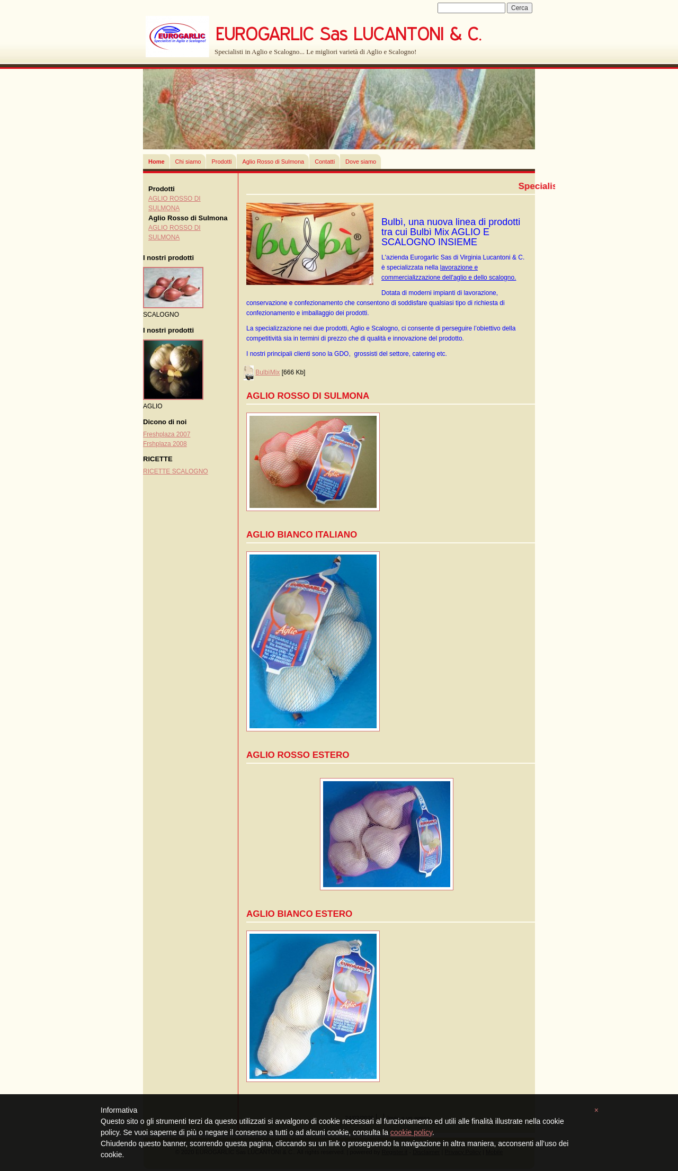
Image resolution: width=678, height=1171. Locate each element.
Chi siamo (188, 161)
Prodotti (221, 161)
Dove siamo (360, 161)
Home (156, 161)
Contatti (325, 161)
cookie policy (411, 1132)
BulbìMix (267, 372)
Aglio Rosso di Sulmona (273, 161)
